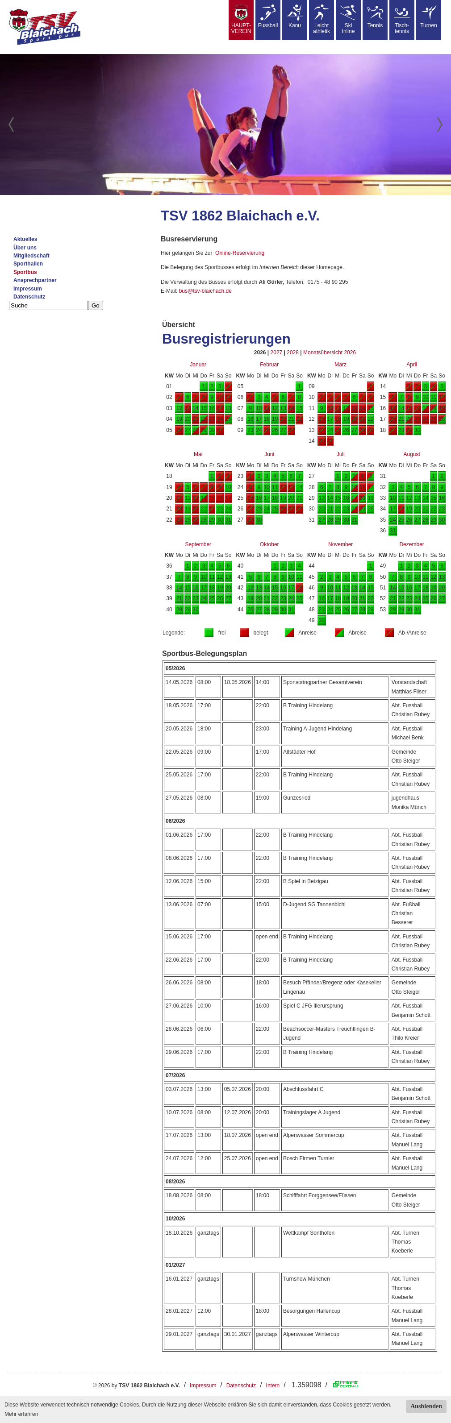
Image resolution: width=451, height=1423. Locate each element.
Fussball (268, 16)
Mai (198, 454)
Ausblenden (426, 1406)
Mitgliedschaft (31, 256)
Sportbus (25, 272)
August (411, 454)
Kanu (295, 16)
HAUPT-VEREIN (241, 19)
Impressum (27, 289)
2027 (277, 352)
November (340, 544)
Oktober (269, 544)
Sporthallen (28, 264)
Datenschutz (29, 297)
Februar (269, 364)
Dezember (411, 544)
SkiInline (348, 19)
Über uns (25, 248)
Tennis (375, 16)
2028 (293, 352)
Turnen (428, 16)
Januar (198, 364)
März (340, 364)
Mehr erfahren (21, 1414)
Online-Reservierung (239, 253)
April (411, 364)
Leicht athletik (321, 19)
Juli (341, 454)
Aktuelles (25, 239)
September (198, 544)
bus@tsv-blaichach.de (205, 291)
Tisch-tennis (402, 19)
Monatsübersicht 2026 (329, 352)
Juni (269, 454)
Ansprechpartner (35, 280)
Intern (273, 1385)
